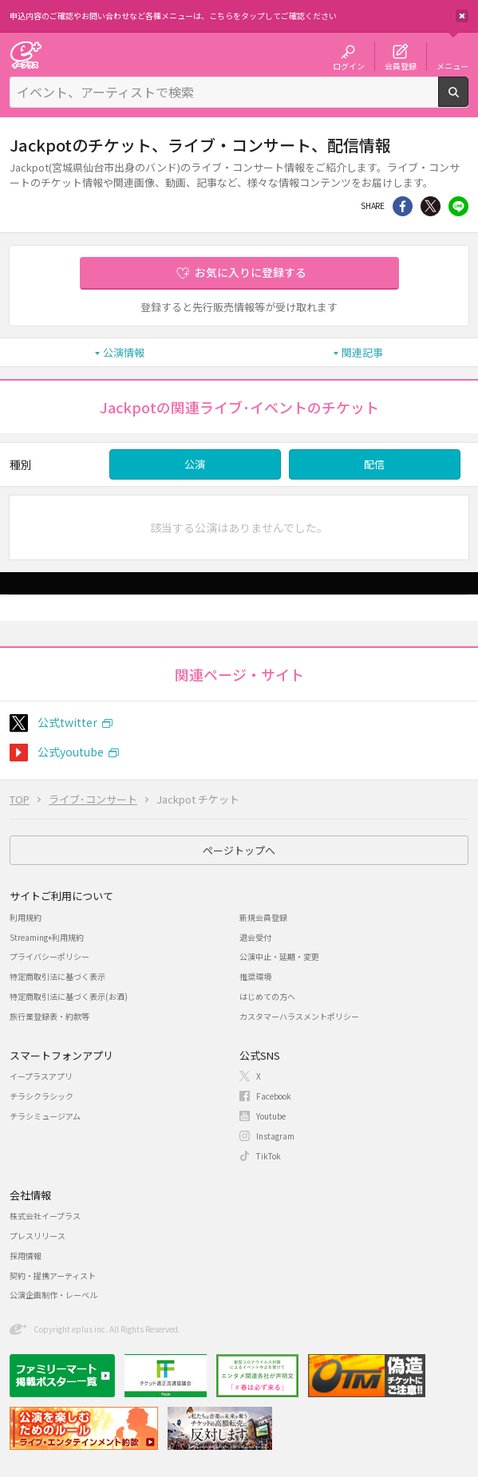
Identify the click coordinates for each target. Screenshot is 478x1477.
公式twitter (67, 722)
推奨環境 (255, 976)
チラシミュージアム (45, 1116)
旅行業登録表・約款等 (49, 1016)
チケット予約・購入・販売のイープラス (25, 55)
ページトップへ (239, 850)
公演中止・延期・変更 (279, 956)
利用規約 (25, 917)
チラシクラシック (41, 1096)
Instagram (275, 1136)
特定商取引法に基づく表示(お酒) (69, 996)
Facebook (273, 1096)
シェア (403, 206)
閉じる (462, 16)
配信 (374, 464)
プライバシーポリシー (49, 956)
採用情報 (25, 1256)
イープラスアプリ (41, 1076)
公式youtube (71, 752)
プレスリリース (37, 1236)
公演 (194, 464)
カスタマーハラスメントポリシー (299, 1016)
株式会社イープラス (45, 1216)
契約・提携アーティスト (53, 1276)
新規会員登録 (263, 917)
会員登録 (401, 65)
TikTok (268, 1156)
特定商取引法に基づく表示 (57, 976)
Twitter (430, 206)
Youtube (271, 1116)
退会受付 (255, 937)
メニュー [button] (452, 65)
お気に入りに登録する (250, 272)
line (458, 206)
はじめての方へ (267, 996)
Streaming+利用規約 (47, 937)
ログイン (349, 65)
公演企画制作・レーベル (53, 1295)
